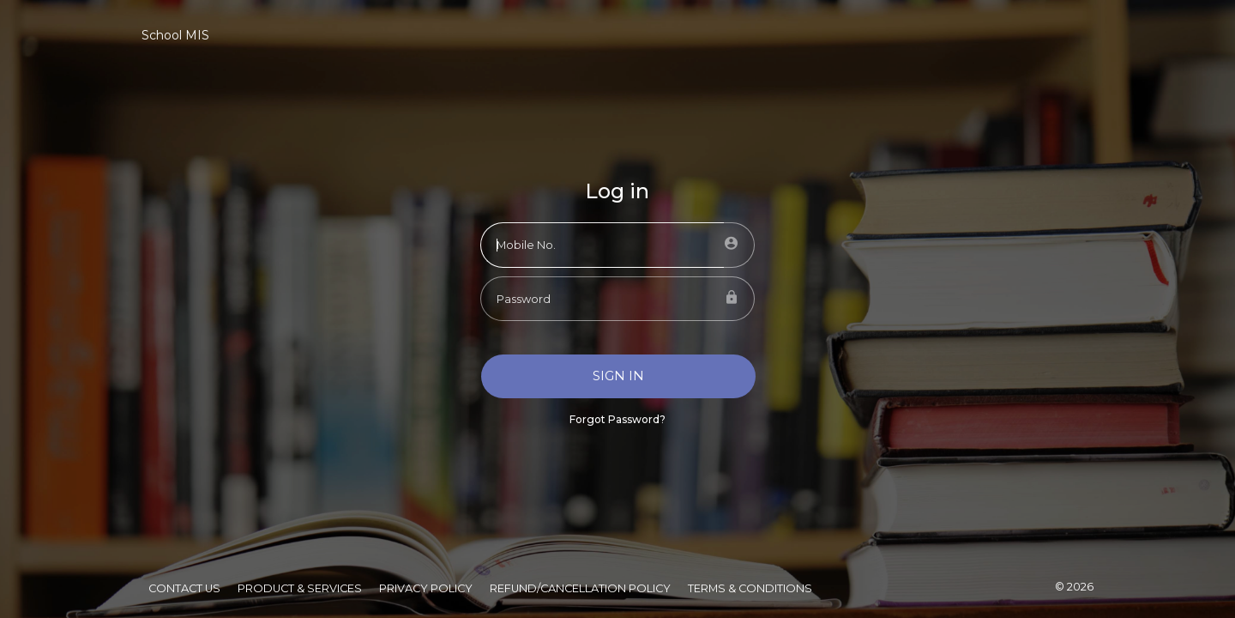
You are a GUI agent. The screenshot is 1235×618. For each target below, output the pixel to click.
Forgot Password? (617, 419)
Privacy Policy (426, 588)
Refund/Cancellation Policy (580, 588)
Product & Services (300, 588)
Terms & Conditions (750, 588)
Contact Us (184, 588)
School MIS (175, 35)
